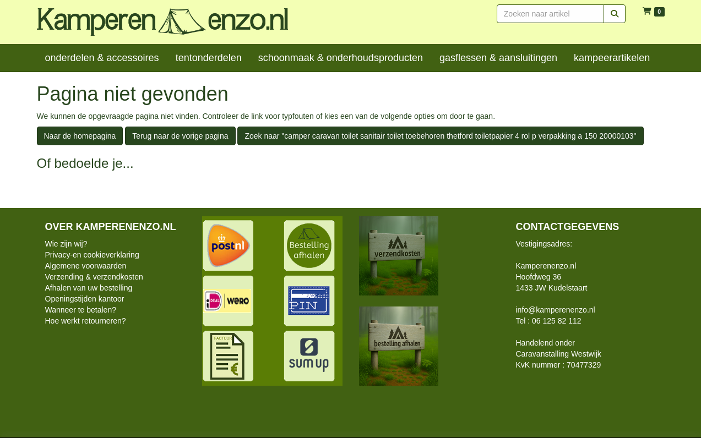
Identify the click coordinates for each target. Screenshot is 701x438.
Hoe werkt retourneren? (85, 320)
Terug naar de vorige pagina (180, 136)
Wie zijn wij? (66, 243)
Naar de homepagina (80, 136)
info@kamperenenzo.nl (555, 309)
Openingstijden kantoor (84, 298)
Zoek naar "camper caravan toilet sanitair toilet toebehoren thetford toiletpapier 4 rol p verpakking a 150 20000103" (440, 136)
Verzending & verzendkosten (94, 276)
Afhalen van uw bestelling (89, 287)
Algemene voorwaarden (86, 265)
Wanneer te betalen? (80, 309)
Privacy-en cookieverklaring (92, 254)
